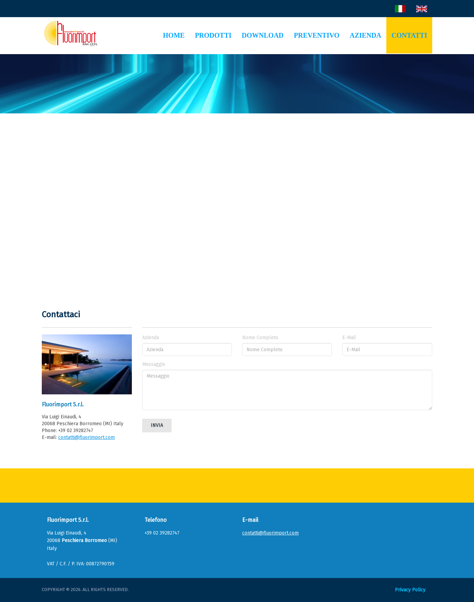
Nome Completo (260, 338)
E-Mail (349, 338)
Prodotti (213, 35)
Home (174, 35)
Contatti (409, 35)
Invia (157, 425)
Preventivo (316, 35)
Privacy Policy (410, 590)
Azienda (365, 35)
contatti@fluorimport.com (86, 437)
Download (263, 35)
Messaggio (153, 364)
